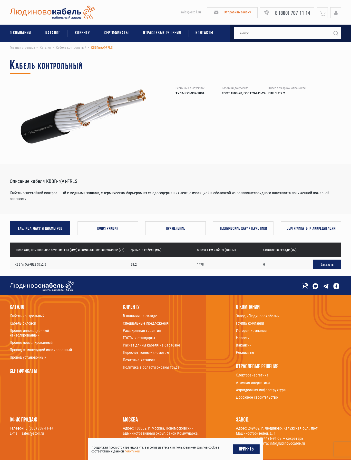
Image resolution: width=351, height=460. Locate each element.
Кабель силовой (23, 323)
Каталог (52, 33)
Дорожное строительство (257, 397)
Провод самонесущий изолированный (41, 349)
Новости (243, 338)
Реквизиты (245, 352)
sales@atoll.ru (190, 12)
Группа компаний (250, 323)
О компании (20, 33)
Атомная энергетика (253, 382)
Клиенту (82, 33)
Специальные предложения (146, 323)
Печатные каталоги (139, 360)
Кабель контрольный (27, 316)
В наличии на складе (140, 316)
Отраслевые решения (162, 33)
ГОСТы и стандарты (139, 338)
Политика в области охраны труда (151, 367)
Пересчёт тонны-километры (146, 352)
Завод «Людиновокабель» (257, 316)
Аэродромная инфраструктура (261, 390)
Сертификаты (116, 33)
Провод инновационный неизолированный (29, 333)
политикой (132, 451)
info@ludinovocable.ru (287, 443)
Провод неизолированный (31, 342)
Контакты (204, 33)
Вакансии (244, 345)
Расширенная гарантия (142, 330)
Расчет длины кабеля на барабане (151, 345)
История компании (251, 330)
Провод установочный (28, 357)
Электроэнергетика (252, 375)
